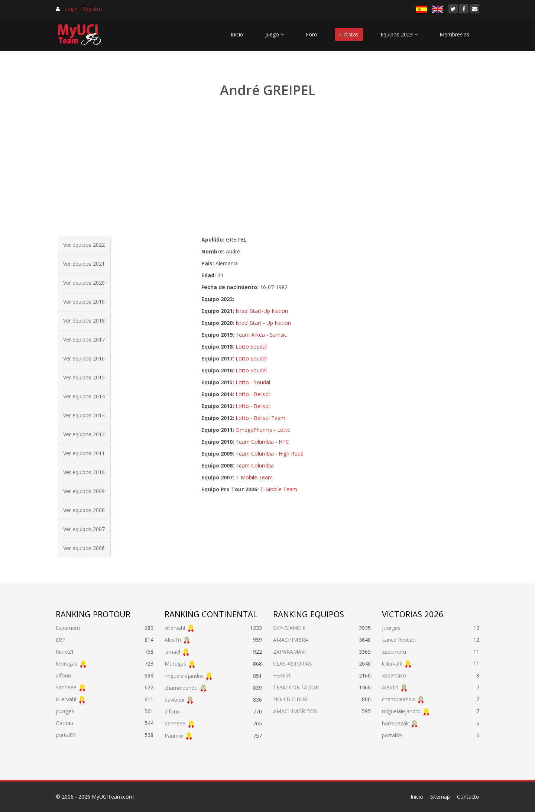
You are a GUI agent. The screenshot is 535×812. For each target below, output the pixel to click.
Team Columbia (255, 465)
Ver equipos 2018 (84, 320)
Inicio (237, 34)
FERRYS (282, 675)
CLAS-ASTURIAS (292, 663)
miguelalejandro (184, 675)
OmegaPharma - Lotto (263, 429)
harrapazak (395, 723)
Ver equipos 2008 (84, 510)
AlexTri (173, 639)
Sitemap (440, 796)
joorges (65, 711)
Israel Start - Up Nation (263, 322)
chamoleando (181, 687)
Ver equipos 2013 (84, 415)
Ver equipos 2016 (84, 358)
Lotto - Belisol (253, 394)
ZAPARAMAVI (289, 651)
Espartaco (394, 675)
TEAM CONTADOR (296, 687)
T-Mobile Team (254, 477)
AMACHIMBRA (290, 639)
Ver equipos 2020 (84, 282)
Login (71, 8)
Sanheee (66, 687)
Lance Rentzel (399, 639)
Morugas (66, 663)
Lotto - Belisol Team (260, 417)
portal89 (66, 734)
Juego (274, 34)
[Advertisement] (267, 167)
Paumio (174, 735)
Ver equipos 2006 (84, 547)
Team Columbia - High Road (270, 453)
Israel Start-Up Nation (262, 310)
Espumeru (68, 627)
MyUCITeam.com (113, 796)
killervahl (66, 699)
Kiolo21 (65, 651)
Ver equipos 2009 (84, 491)
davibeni (174, 699)
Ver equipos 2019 (84, 301)
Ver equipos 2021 (84, 263)
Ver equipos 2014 (84, 396)
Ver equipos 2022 (84, 244)
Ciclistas (349, 34)
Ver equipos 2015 (84, 377)
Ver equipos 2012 (84, 434)
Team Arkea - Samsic (261, 334)
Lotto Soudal (251, 346)
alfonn (63, 675)
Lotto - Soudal (253, 382)
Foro (311, 34)
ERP (60, 639)
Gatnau (64, 723)
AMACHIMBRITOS (295, 711)
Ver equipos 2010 (84, 472)
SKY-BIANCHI (289, 627)
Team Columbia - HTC (262, 441)
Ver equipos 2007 (84, 529)
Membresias (454, 34)
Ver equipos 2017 (84, 339)
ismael (172, 651)
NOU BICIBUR (290, 699)
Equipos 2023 (399, 34)
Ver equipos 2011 (84, 453)
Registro (92, 8)
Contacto (468, 796)
